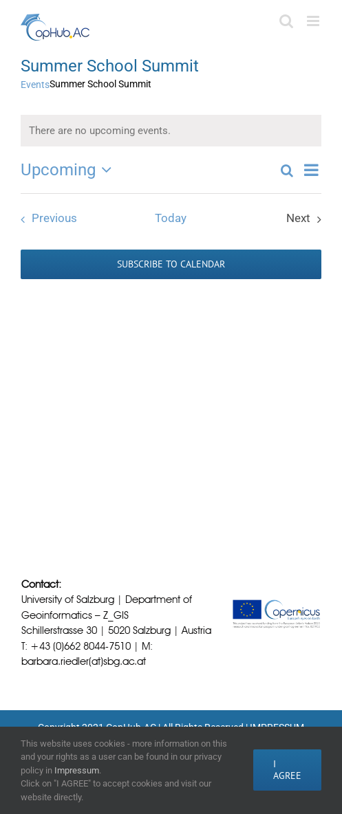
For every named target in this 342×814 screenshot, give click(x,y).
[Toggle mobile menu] (314, 21)
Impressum (76, 770)
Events (35, 84)
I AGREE (287, 770)
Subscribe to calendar (171, 264)
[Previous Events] (45, 219)
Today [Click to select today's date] (170, 218)
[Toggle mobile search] (286, 21)
